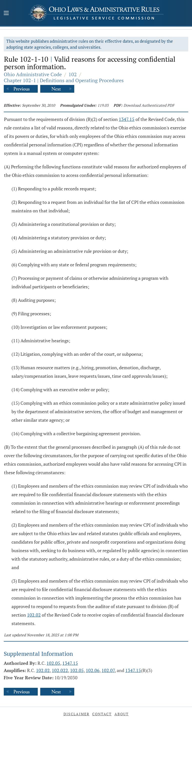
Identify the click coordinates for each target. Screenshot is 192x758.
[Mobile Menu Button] (6, 13)
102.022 (60, 670)
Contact (102, 714)
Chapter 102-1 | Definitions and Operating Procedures (64, 80)
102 (72, 74)
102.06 (93, 670)
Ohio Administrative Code (33, 74)
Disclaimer (77, 714)
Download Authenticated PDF (149, 105)
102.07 (108, 670)
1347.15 (126, 119)
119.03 (103, 105)
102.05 (53, 663)
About (121, 714)
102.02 (34, 615)
